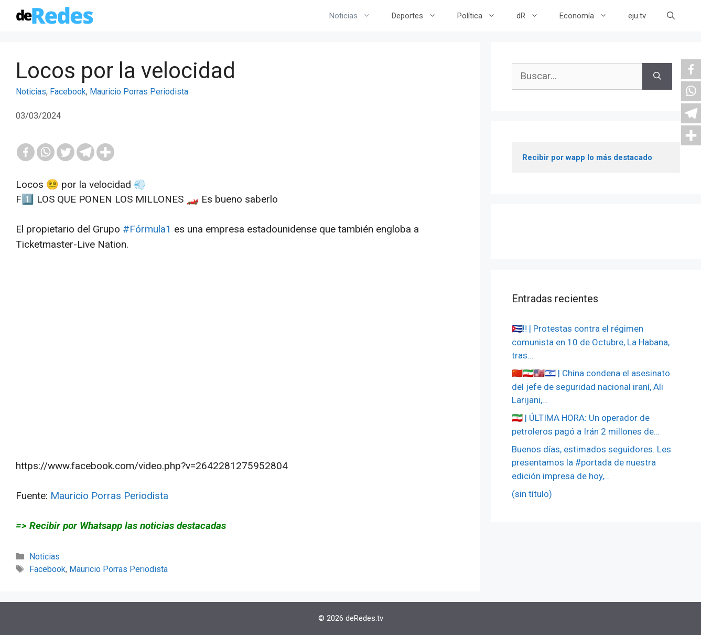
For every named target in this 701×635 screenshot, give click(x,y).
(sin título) (532, 494)
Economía (588, 15)
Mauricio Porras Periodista (139, 92)
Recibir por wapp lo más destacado (587, 157)
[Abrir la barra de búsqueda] (670, 15)
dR (532, 15)
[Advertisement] (240, 370)
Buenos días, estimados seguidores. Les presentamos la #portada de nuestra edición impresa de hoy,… (591, 462)
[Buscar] (657, 76)
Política (481, 15)
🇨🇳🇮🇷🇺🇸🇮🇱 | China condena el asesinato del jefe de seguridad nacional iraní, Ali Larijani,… (591, 386)
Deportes (419, 15)
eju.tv (637, 15)
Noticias (355, 15)
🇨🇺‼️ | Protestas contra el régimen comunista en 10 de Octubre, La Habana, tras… (591, 342)
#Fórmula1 (147, 229)
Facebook (68, 92)
